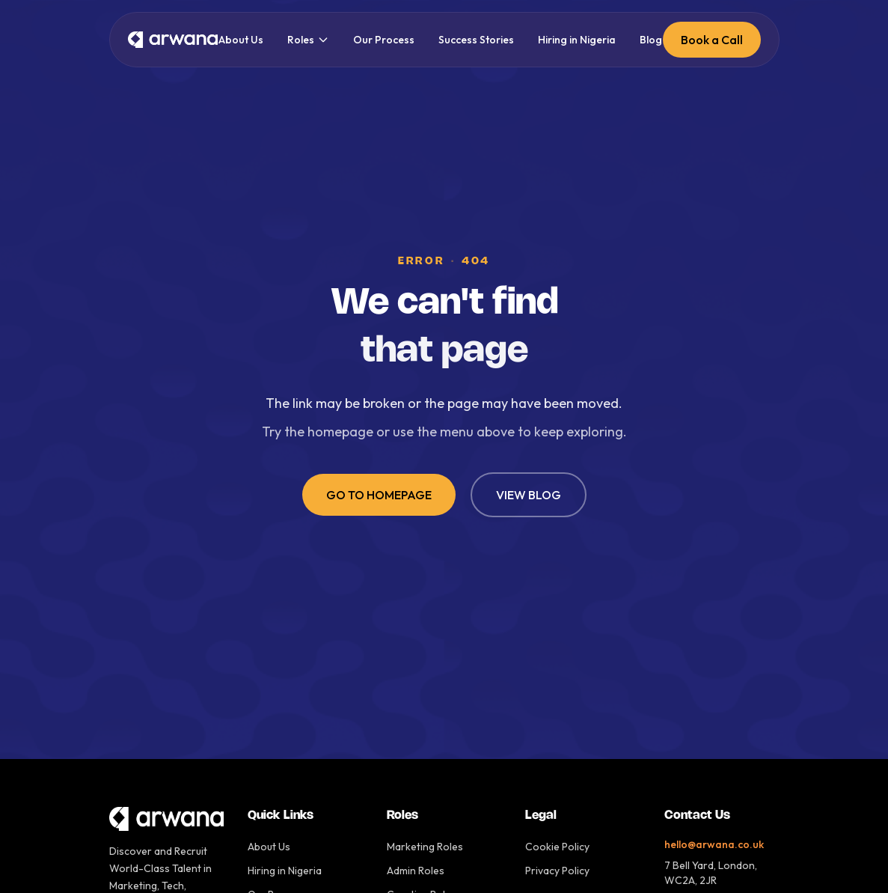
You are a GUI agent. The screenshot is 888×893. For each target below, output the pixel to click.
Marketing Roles (425, 846)
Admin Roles (415, 870)
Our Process (383, 39)
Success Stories (476, 39)
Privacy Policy (557, 870)
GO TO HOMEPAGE (379, 494)
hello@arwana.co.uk (714, 844)
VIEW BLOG (528, 494)
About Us (240, 39)
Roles (308, 39)
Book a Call (712, 39)
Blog (651, 39)
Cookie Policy (557, 846)
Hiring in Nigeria (577, 39)
